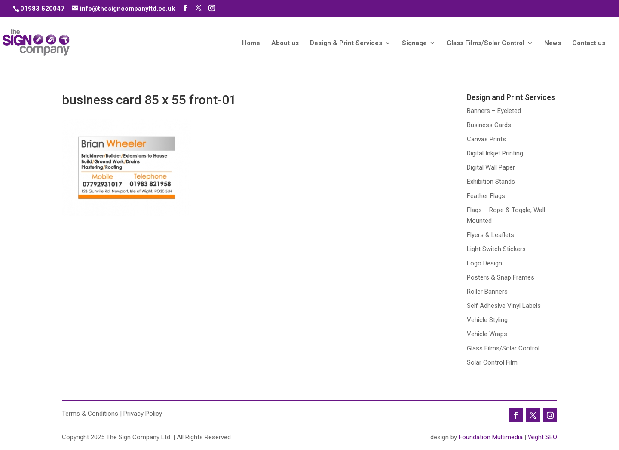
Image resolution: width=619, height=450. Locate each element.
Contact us (588, 43)
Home (251, 43)
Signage (414, 43)
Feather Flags (486, 196)
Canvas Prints (486, 139)
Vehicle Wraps (487, 334)
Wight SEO (542, 437)
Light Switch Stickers (496, 249)
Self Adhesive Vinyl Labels (504, 306)
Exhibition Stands (491, 181)
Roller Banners (487, 291)
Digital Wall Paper (491, 167)
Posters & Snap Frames (500, 277)
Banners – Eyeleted (494, 111)
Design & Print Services (346, 43)
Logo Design (484, 263)
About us (285, 43)
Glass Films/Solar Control (485, 43)
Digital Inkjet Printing (495, 153)
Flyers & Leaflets (490, 235)
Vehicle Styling (487, 320)
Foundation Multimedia (491, 437)
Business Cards (489, 125)
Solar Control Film (492, 362)
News (552, 43)
